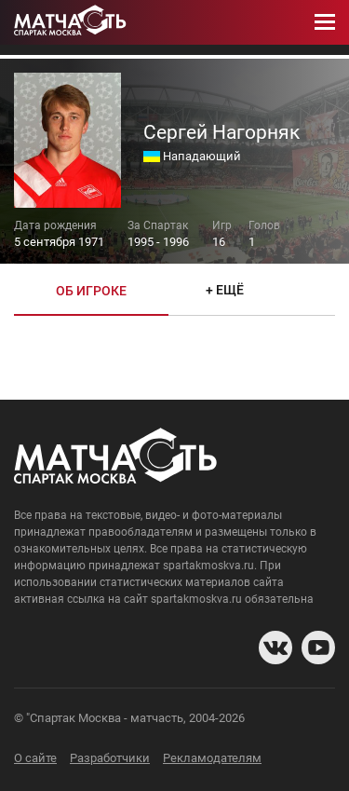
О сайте (35, 758)
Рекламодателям (212, 758)
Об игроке (91, 290)
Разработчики (110, 758)
